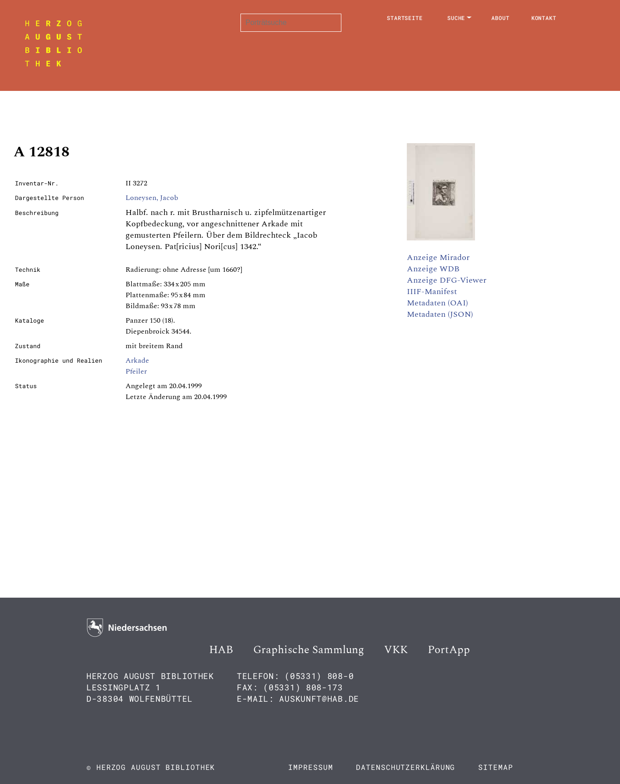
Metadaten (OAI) (437, 303)
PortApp (449, 650)
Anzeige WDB (433, 269)
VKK (396, 650)
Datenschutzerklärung (405, 767)
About (500, 17)
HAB (221, 650)
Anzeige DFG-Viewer (446, 280)
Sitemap (495, 767)
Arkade (137, 360)
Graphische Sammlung (308, 650)
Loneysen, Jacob (151, 197)
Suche (456, 17)
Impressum (310, 767)
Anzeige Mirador (438, 257)
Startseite (405, 17)
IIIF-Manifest (432, 291)
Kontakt (543, 17)
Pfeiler (136, 371)
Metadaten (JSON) (440, 314)
